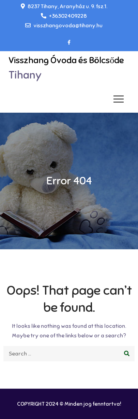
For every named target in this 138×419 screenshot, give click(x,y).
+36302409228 (64, 16)
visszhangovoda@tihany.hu (64, 25)
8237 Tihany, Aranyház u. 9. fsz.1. (64, 6)
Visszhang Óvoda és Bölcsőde (66, 60)
